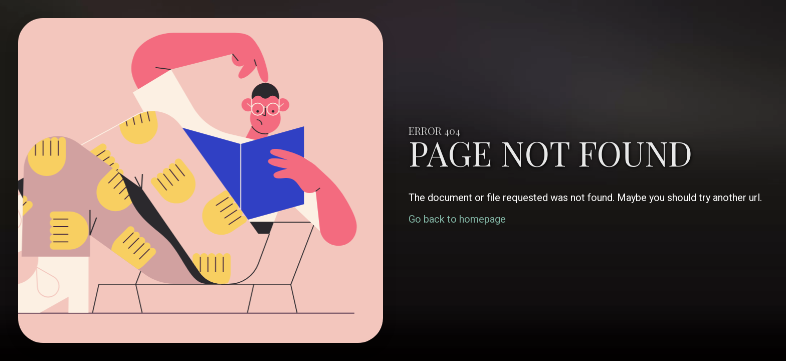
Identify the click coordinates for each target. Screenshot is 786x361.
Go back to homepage (457, 219)
